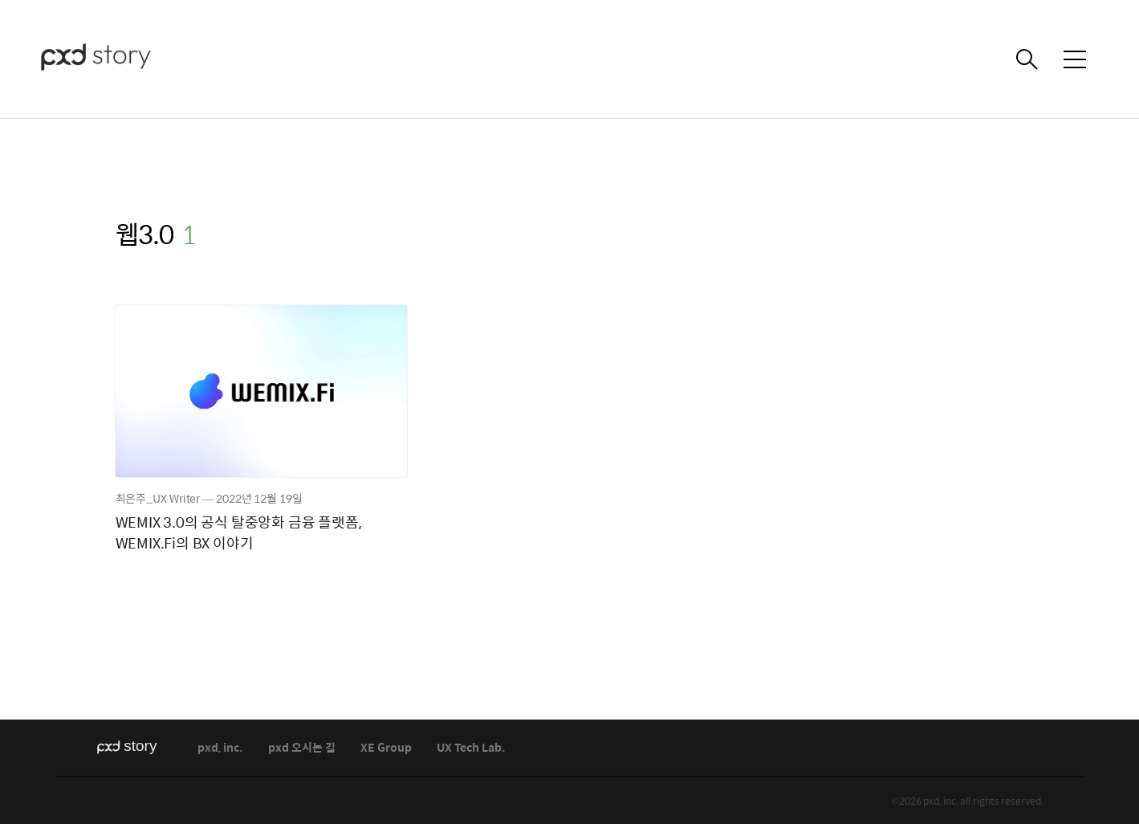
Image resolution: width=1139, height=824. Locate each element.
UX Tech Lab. (471, 748)
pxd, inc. (220, 748)
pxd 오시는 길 (302, 748)
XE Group (386, 748)
